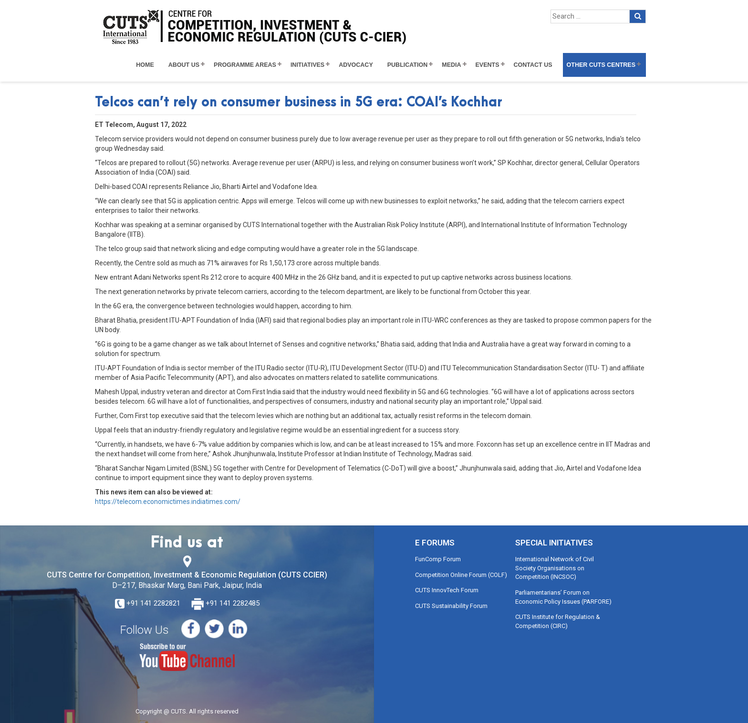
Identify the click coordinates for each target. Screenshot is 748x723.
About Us (183, 65)
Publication (407, 65)
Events (487, 65)
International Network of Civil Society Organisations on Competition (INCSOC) (554, 567)
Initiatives (307, 65)
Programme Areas (245, 65)
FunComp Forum (438, 559)
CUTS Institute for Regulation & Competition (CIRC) (557, 621)
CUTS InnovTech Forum (446, 590)
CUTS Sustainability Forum (451, 605)
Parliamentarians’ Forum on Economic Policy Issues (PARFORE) (563, 597)
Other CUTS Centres (601, 65)
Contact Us (533, 65)
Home (145, 65)
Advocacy (356, 65)
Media (451, 65)
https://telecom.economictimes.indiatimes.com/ (167, 501)
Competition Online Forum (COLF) (461, 574)
